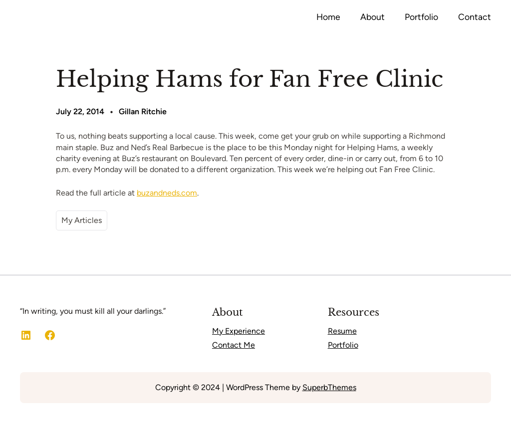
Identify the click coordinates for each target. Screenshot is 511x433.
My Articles (81, 220)
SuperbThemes (329, 387)
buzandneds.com (167, 193)
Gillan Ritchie (143, 111)
